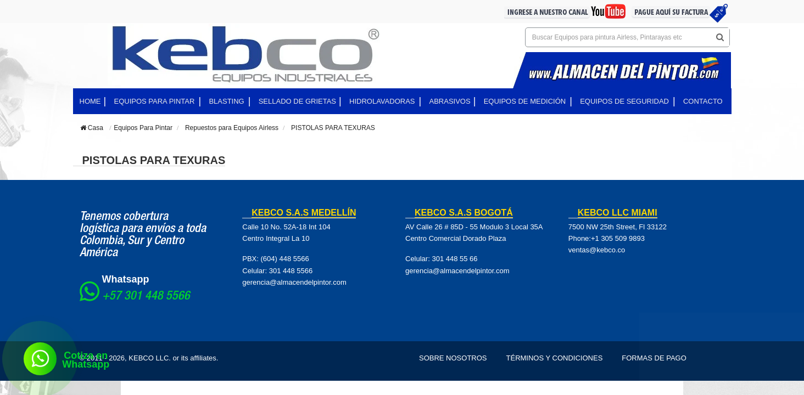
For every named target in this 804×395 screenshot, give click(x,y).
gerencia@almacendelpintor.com (294, 282)
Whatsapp (125, 279)
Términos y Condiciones (554, 358)
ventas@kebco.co (597, 250)
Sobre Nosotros (453, 358)
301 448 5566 (291, 271)
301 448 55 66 (454, 259)
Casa (91, 128)
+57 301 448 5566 (146, 297)
